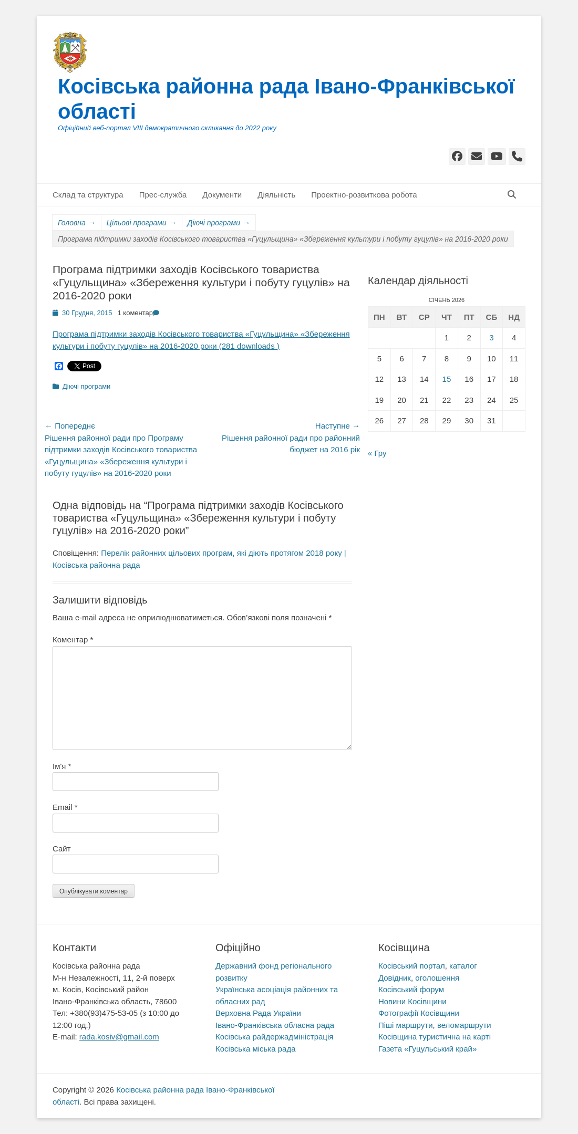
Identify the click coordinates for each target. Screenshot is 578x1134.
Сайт (62, 848)
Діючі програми (219, 222)
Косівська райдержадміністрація (274, 1036)
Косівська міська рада (255, 1048)
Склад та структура (88, 194)
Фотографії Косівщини (418, 1012)
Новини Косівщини (412, 1001)
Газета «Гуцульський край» (427, 1048)
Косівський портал (411, 965)
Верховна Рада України (258, 1012)
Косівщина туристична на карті (434, 1036)
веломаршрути (464, 1025)
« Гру (377, 453)
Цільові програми (142, 222)
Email (65, 807)
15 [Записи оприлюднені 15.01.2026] (446, 378)
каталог (463, 965)
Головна (77, 222)
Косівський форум (411, 989)
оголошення (437, 977)
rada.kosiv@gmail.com (119, 1036)
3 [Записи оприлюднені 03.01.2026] (491, 337)
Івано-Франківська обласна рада (274, 1025)
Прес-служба (163, 194)
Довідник (394, 977)
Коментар (73, 639)
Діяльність (276, 194)
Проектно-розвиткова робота (364, 194)
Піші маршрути (405, 1025)
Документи (222, 194)
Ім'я (62, 766)
